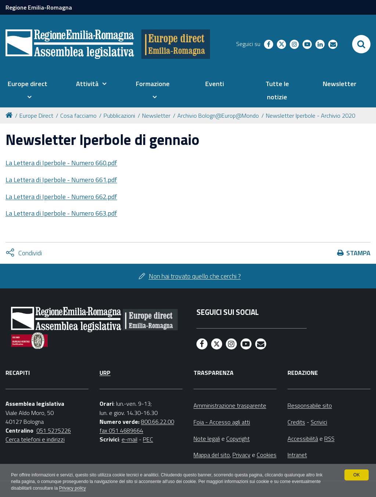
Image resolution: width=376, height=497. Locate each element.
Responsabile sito (310, 405)
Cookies (266, 454)
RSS (329, 438)
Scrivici (319, 422)
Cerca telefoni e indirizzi (35, 439)
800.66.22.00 (157, 421)
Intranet (297, 454)
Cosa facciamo (78, 115)
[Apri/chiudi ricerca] (361, 44)
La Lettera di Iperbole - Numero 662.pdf (61, 197)
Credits (296, 422)
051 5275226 (53, 430)
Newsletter (156, 115)
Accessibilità (303, 438)
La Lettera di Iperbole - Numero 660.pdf (61, 163)
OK (356, 475)
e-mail (129, 439)
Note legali (207, 438)
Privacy (241, 454)
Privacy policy (72, 488)
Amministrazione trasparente (230, 405)
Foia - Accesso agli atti (222, 422)
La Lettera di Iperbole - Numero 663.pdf (61, 213)
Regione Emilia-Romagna (39, 7)
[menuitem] (27, 90)
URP (105, 372)
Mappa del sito (212, 454)
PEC (148, 439)
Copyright (238, 438)
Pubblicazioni (119, 115)
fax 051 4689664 (121, 430)
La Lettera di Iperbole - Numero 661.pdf (61, 180)
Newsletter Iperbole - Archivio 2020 (310, 115)
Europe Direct (36, 115)
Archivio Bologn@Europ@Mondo (218, 115)
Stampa (358, 253)
